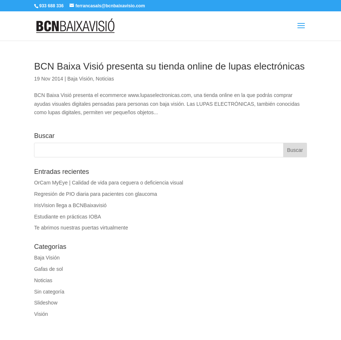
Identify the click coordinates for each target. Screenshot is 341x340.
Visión (41, 314)
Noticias (105, 79)
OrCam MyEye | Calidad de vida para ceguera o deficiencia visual (108, 183)
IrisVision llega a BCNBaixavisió (70, 205)
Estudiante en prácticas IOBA (67, 217)
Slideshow (45, 303)
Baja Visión (80, 79)
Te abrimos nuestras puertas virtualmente (81, 228)
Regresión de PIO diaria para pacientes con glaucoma (95, 194)
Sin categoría (49, 292)
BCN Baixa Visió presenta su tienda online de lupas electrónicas (169, 66)
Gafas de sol (48, 269)
